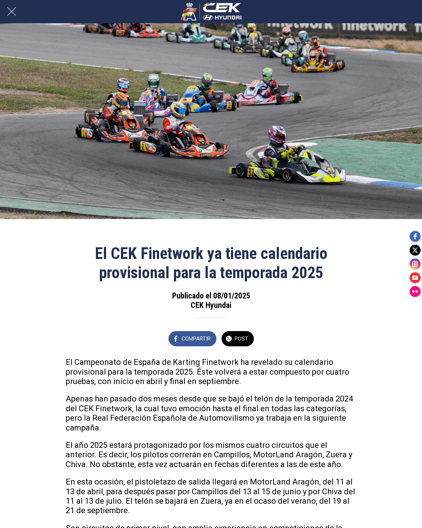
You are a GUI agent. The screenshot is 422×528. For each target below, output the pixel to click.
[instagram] (415, 264)
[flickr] (415, 293)
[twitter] (415, 249)
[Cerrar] (11, 11)
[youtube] (415, 278)
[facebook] (415, 235)
